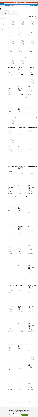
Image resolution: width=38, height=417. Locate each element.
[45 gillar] (16, 176)
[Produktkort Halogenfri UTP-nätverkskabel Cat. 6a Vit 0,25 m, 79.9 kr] (12, 338)
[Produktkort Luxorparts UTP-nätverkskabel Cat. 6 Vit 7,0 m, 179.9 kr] (32, 42)
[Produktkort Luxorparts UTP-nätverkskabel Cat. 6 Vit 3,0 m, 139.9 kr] (32, 22)
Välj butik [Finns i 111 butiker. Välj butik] (32, 114)
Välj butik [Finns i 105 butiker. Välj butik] (11, 114)
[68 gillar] (36, 196)
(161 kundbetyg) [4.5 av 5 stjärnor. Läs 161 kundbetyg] (22, 108)
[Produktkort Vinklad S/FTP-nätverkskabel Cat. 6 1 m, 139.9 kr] (32, 279)
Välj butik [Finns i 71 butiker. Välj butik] (21, 114)
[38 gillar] (26, 77)
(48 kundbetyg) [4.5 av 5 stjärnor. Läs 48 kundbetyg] (12, 207)
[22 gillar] (26, 97)
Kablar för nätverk (2, 20)
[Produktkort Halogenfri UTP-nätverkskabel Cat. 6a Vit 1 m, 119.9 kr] (22, 200)
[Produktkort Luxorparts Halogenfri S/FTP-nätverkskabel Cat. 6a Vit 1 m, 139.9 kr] (12, 358)
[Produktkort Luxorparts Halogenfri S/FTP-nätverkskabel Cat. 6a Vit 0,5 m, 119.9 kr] (32, 220)
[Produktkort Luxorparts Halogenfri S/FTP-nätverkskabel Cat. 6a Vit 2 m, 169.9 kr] (22, 101)
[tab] (2, 3)
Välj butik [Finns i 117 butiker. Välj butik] (11, 74)
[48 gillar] (36, 97)
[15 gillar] (26, 176)
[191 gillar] (36, 57)
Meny (7, 5)
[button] (3, 9)
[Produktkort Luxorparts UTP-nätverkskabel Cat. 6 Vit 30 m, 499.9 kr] (12, 141)
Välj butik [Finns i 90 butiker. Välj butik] (21, 253)
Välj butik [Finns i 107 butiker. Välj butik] (32, 74)
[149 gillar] (36, 18)
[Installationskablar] (11, 13)
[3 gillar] (36, 275)
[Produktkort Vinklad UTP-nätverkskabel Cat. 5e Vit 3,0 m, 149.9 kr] (12, 220)
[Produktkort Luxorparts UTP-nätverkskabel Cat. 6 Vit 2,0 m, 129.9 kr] (22, 22)
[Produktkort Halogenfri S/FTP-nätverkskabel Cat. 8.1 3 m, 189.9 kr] (22, 279)
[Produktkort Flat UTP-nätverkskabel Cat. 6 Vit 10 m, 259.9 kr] (32, 101)
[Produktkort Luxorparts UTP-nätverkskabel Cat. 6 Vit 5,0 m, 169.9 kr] (22, 61)
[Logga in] (32, 5)
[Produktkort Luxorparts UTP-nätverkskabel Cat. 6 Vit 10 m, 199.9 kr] (12, 42)
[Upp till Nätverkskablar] (2, 13)
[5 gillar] (26, 137)
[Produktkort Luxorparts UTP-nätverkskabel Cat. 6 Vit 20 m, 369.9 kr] (12, 121)
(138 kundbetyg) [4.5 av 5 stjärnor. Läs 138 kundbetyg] (22, 167)
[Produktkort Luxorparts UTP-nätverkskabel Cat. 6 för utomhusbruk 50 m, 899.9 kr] (32, 260)
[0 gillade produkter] (36, 5)
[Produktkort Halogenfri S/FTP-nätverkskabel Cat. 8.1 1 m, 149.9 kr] (12, 81)
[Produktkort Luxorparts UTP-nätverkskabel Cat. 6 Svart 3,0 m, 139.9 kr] (22, 220)
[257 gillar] (36, 77)
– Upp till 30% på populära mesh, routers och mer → (18, 2)
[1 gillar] (26, 117)
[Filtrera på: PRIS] (3, 16)
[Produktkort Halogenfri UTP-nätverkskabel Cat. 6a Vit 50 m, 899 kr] (22, 338)
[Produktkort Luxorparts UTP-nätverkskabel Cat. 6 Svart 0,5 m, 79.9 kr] (22, 260)
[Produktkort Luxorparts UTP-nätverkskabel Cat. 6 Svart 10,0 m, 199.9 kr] (12, 260)
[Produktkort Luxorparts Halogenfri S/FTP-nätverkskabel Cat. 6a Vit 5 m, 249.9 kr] (32, 318)
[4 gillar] (26, 314)
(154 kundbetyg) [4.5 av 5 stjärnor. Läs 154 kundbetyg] (32, 306)
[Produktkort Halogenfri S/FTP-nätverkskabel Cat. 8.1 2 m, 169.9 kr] (12, 240)
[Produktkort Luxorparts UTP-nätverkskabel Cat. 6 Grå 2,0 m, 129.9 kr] (22, 396)
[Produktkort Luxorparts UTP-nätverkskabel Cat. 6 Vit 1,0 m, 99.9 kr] (12, 61)
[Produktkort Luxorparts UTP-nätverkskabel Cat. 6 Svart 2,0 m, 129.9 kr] (22, 160)
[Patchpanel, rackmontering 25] (3, 29)
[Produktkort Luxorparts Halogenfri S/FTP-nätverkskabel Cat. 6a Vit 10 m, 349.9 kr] (12, 180)
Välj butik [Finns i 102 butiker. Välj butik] (32, 173)
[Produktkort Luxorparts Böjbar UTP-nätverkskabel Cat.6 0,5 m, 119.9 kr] (12, 318)
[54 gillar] (36, 256)
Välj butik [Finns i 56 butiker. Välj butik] (32, 331)
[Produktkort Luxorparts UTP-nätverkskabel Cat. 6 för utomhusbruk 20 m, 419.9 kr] (12, 101)
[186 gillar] (16, 334)
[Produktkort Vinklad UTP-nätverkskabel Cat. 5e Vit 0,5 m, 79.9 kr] (32, 121)
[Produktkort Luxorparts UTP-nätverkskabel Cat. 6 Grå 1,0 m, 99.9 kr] (12, 396)
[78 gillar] (36, 117)
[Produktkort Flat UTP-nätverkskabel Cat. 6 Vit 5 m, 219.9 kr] (32, 300)
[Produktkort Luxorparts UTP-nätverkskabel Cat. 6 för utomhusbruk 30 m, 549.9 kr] (22, 81)
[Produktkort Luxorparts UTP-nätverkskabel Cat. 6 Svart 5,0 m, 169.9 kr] (12, 300)
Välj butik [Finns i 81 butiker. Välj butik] (11, 311)
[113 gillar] (36, 137)
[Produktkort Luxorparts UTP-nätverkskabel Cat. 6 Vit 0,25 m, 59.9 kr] (12, 22)
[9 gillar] (16, 77)
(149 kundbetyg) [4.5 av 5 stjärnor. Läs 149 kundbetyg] (22, 207)
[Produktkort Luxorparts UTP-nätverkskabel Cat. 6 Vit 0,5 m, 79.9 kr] (32, 81)
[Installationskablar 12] (3, 26)
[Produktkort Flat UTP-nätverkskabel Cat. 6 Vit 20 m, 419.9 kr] (12, 378)
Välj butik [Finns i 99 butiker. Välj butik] (32, 193)
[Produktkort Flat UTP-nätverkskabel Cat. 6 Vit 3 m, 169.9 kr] (32, 141)
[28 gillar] (26, 196)
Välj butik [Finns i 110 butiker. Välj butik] (11, 331)
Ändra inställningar (10, 414)
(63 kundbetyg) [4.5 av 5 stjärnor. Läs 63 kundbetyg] (32, 286)
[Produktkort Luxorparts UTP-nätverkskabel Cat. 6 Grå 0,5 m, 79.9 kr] (32, 378)
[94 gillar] (16, 117)
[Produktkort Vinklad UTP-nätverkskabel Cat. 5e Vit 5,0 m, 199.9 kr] (32, 160)
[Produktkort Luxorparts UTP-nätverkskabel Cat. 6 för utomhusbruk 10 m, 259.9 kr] (32, 61)
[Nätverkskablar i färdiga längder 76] (3, 25)
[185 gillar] (16, 57)
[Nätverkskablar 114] (3, 23)
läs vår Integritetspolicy (16, 413)
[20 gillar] (26, 156)
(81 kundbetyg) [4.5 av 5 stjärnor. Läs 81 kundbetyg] (12, 88)
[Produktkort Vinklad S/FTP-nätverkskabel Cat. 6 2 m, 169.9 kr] (22, 121)
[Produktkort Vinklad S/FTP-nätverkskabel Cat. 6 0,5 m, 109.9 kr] (22, 300)
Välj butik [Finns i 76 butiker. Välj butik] (32, 389)
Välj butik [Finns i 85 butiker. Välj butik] (21, 389)
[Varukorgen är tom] (37, 5)
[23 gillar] (36, 314)
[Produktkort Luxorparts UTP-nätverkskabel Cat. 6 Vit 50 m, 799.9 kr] (32, 358)
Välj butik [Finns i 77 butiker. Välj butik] (11, 253)
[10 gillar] (26, 275)
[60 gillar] (36, 334)
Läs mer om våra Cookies (11, 413)
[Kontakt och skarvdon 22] (3, 27)
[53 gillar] (16, 137)
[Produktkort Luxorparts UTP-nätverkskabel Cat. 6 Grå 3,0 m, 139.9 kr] (32, 396)
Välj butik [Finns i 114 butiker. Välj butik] (22, 94)
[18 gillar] (16, 256)
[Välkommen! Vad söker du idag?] (20, 5)
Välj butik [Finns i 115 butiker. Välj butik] (32, 94)
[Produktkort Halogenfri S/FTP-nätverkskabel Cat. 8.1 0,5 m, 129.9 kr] (22, 240)
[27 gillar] (16, 156)
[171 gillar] (26, 18)
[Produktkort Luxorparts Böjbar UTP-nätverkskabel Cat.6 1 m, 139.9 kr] (22, 318)
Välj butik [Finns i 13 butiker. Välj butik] (11, 173)
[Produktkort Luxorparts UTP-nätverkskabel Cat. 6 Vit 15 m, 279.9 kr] (22, 42)
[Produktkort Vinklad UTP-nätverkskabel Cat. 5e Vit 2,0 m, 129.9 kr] (12, 200)
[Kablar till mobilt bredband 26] (3, 30)
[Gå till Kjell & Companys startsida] (3, 5)
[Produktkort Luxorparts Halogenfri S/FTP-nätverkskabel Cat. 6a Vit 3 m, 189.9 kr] (32, 180)
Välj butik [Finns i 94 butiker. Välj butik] (11, 193)
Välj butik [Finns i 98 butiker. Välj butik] (21, 193)
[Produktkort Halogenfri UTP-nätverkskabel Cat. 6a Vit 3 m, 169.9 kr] (12, 160)
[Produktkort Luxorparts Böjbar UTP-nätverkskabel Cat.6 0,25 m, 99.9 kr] (22, 141)
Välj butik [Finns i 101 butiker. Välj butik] (11, 94)
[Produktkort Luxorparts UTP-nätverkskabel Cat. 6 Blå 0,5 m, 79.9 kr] (22, 378)
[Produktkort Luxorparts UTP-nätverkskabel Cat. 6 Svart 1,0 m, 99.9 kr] (32, 240)
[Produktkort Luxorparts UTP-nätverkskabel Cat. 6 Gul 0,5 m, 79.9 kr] (32, 338)
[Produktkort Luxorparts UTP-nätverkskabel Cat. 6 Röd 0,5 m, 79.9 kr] (32, 200)
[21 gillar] (36, 156)
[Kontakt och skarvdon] (16, 13)
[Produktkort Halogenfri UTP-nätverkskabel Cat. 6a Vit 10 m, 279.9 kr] (22, 358)
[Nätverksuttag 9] (3, 22)
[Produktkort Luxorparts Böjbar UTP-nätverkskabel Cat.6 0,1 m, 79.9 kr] (22, 180)
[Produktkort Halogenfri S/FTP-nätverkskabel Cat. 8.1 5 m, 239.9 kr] (12, 279)
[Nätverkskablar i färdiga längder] (7, 13)
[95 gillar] (26, 256)
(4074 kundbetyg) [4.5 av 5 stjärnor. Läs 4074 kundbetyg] (12, 48)
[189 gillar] (26, 57)
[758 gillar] (16, 18)
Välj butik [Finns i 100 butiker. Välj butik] (22, 331)
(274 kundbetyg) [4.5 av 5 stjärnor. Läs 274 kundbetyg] (22, 88)
